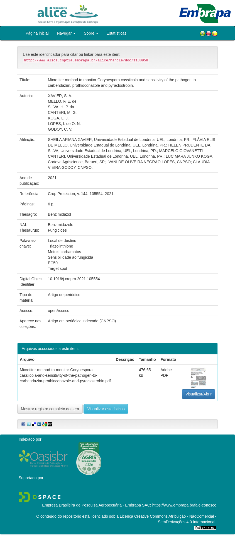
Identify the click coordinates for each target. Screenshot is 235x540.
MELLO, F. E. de (62, 101)
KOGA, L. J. (58, 118)
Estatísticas (117, 33)
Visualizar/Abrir (198, 394)
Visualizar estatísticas (105, 409)
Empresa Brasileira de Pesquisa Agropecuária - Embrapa (91, 505)
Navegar (66, 33)
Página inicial (37, 33)
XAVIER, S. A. (60, 95)
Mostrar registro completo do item (50, 409)
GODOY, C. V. (60, 129)
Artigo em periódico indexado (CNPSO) (82, 321)
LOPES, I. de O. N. (64, 123)
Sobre (91, 33)
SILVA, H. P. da (61, 107)
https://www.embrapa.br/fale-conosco (184, 505)
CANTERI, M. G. (62, 112)
